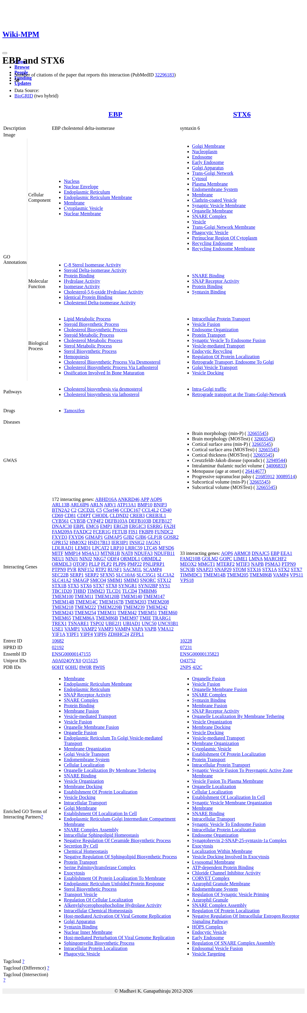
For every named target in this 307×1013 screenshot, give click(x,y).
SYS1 (164, 585)
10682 (58, 640)
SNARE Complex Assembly (91, 829)
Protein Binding (79, 275)
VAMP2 (89, 628)
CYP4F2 (95, 520)
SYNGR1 (127, 585)
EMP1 (106, 526)
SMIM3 (131, 580)
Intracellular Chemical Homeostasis (98, 910)
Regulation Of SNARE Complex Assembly (233, 943)
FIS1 (133, 531)
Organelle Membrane (212, 210)
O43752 (188, 660)
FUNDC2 (164, 531)
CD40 (165, 510)
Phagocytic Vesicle (210, 232)
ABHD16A (106, 499)
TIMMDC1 (191, 574)
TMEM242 (156, 607)
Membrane (74, 202)
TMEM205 (237, 574)
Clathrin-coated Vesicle (214, 200)
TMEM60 (167, 612)
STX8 (111, 585)
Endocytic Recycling (212, 351)
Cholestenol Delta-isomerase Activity (100, 302)
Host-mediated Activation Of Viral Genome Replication (117, 916)
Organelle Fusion (80, 732)
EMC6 (92, 526)
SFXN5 (107, 574)
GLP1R (155, 537)
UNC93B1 (168, 623)
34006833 (275, 465)
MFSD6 (166, 547)
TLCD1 (113, 591)
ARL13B (61, 504)
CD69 (57, 515)
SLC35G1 (146, 574)
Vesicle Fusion (206, 324)
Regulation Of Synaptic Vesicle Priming (230, 894)
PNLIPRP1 (154, 564)
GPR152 (60, 542)
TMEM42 (127, 612)
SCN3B (187, 569)
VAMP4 (122, 628)
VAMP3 (106, 628)
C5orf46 (111, 510)
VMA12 (166, 628)
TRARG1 (161, 618)
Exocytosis (74, 872)
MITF (57, 553)
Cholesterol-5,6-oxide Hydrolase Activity (103, 291)
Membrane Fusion (81, 711)
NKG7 (99, 558)
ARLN (96, 504)
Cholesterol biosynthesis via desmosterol (103, 389)
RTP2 (100, 569)
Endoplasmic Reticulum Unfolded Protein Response (114, 883)
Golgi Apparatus (208, 167)
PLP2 (106, 564)
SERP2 (92, 574)
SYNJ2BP (148, 585)
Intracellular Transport (85, 802)
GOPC (225, 558)
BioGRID (23, 95)
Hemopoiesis (76, 356)
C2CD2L (86, 510)
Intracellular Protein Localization (95, 948)
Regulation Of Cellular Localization (98, 899)
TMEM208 (158, 601)
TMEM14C (86, 601)
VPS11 (296, 574)
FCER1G (102, 531)
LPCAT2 (100, 547)
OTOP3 (80, 564)
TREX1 (59, 623)
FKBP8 (146, 531)
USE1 (57, 628)
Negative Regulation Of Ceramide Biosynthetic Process (117, 840)
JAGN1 (153, 542)
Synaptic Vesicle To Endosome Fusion (229, 340)
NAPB (257, 564)
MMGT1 (206, 564)
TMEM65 (61, 618)
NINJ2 (85, 558)
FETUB (119, 531)
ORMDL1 (130, 558)
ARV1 (110, 504)
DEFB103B (140, 520)
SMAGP (81, 580)
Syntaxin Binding (209, 291)
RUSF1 (115, 569)
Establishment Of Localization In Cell (100, 813)
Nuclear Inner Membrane (88, 932)
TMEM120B (107, 596)
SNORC (148, 580)
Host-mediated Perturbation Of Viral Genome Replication (119, 937)
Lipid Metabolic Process (87, 318)
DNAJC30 (62, 526)
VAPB (150, 628)
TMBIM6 (147, 591)
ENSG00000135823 (199, 654)
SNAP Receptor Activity (216, 281)
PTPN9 (59, 569)
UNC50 (149, 623)
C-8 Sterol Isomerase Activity (92, 264)
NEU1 (58, 558)
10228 (186, 640)
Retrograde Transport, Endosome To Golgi (233, 362)
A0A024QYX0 (66, 660)
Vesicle (199, 221)
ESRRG (155, 526)
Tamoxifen (74, 410)
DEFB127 (162, 520)
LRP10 (117, 547)
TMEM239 (134, 607)
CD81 (70, 515)
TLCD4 (129, 591)
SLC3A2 (165, 574)
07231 (186, 647)
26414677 (254, 471)
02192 (58, 647)
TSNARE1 (78, 623)
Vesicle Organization (84, 781)
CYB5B (78, 520)
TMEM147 (154, 596)
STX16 (254, 569)
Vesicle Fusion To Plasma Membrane (228, 781)
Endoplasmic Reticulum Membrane (98, 197)
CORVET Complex (211, 878)
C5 (99, 510)
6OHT (58, 667)
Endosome (202, 156)
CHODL (100, 515)
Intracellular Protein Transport (221, 318)
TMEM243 (62, 612)
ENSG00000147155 (71, 654)
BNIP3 (160, 504)
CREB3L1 (156, 515)
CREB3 (137, 515)
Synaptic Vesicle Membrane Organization (232, 802)
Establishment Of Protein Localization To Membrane (114, 878)
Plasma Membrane (210, 183)
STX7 (98, 585)
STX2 (284, 569)
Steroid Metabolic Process (89, 335)
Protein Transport (209, 335)
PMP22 (134, 564)
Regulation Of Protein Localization (226, 356)
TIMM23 (96, 591)
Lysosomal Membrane (213, 862)
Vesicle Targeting (208, 953)
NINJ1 (71, 558)
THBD (79, 591)
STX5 (73, 585)
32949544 (275, 460)
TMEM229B (109, 607)
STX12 (164, 580)
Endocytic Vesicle (209, 932)
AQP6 (156, 499)
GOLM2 (210, 558)
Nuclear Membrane (82, 213)
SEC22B (60, 574)
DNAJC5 (261, 553)
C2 (73, 510)
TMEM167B (111, 601)
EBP (115, 114)
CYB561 (60, 520)
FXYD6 (76, 537)
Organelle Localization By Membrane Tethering (110, 770)
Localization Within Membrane (222, 851)
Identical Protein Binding (88, 297)
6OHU (71, 667)
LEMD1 (83, 547)
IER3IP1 (120, 542)
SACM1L (132, 569)
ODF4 (113, 558)
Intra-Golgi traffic (209, 389)
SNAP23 (204, 569)
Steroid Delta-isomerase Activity (95, 270)
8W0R (85, 667)
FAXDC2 (82, 531)
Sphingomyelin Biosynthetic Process (99, 943)
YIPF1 (72, 634)
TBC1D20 (62, 591)
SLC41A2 (61, 580)
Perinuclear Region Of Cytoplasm (224, 237)
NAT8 (127, 553)
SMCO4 (98, 580)
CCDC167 (130, 510)
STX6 (242, 114)
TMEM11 (84, 596)
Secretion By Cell (81, 845)
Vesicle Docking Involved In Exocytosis (231, 856)
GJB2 (128, 537)
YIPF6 (100, 634)
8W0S (99, 667)
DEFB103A (116, 520)
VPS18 (187, 580)
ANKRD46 (128, 499)
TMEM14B (63, 601)
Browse (21, 67)
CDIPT (84, 515)
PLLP (94, 564)
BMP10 (144, 504)
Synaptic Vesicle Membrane (219, 205)
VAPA (137, 628)
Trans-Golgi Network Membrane (223, 227)
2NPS (185, 667)
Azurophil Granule (210, 899)
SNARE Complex (209, 216)
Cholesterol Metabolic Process (93, 340)
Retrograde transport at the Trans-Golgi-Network (239, 394)
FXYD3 (59, 537)
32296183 (164, 74)
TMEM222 (85, 607)
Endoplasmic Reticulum (87, 192)
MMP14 (72, 553)
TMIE (145, 618)
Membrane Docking (83, 786)
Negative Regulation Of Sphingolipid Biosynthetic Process (120, 856)
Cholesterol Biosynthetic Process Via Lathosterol (111, 367)
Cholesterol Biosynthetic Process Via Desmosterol (112, 362)
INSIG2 (137, 542)
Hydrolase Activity (82, 281)
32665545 (257, 433)
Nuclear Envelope (81, 186)
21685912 (265, 476)
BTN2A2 (61, 510)
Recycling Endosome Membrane (223, 248)
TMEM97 (128, 618)
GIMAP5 (113, 537)
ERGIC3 (137, 526)
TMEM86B (107, 618)
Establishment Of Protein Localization (101, 791)
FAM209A (62, 531)
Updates (22, 83)
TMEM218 (62, 607)
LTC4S (150, 547)
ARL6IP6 (79, 504)
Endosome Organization (215, 329)
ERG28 (121, 526)
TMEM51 (147, 612)
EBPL (79, 526)
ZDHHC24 (118, 634)
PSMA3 (273, 564)
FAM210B (190, 558)
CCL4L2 (150, 510)
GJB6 (141, 537)
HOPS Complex (207, 926)
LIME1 (241, 558)
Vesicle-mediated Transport (218, 345)
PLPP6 (119, 564)
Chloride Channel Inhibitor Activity (226, 872)
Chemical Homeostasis (86, 851)
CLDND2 (119, 515)
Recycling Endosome (212, 243)
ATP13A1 (126, 504)
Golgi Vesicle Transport (215, 367)
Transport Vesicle (80, 894)
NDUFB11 (164, 553)
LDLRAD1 (63, 547)
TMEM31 (106, 612)
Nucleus (71, 181)
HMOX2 (78, 542)
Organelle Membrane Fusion (91, 727)
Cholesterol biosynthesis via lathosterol (101, 394)
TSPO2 (97, 623)
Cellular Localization (84, 764)
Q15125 (90, 660)
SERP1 (77, 574)
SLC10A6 (125, 574)
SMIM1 (115, 580)
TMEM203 (135, 601)
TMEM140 (131, 596)
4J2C (197, 667)
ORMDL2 (151, 558)
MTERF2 (225, 564)
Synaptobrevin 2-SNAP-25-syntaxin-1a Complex (239, 840)
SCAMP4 (152, 569)
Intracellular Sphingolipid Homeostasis (101, 835)
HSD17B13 (99, 542)
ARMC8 (242, 553)
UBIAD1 (132, 623)
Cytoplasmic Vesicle (83, 208)
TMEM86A (83, 618)
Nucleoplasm (204, 151)
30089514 (285, 476)
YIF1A (58, 634)
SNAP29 (222, 569)
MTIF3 (243, 564)
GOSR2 (171, 537)
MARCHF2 (275, 558)
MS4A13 (90, 553)
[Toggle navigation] (4, 53)
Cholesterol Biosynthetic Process (95, 329)
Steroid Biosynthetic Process (91, 324)
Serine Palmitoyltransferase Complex (100, 867)
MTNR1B (110, 553)
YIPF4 (86, 634)
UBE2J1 (113, 623)
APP (144, 499)
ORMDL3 (62, 564)
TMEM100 (62, 596)
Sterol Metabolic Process (88, 345)
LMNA (256, 558)
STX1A (269, 569)
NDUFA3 (143, 553)
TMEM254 (85, 612)
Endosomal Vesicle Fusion (217, 948)
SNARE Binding (208, 275)
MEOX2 (188, 564)
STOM (239, 569)
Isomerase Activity (82, 286)
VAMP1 (72, 628)
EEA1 (286, 553)
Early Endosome (208, 162)
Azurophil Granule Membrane (221, 883)
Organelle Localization (214, 786)
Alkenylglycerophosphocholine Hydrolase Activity (113, 905)
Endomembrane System (215, 189)
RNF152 (86, 569)
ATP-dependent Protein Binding (223, 867)
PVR (71, 569)
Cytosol (199, 178)
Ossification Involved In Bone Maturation (104, 372)
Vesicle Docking (208, 372)
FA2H (169, 526)
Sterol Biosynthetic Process (90, 351)
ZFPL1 (137, 634)
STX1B (59, 585)
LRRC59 (133, 547)
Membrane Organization (87, 748)
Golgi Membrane (208, 146)
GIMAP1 (94, 537)
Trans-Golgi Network (213, 173)
